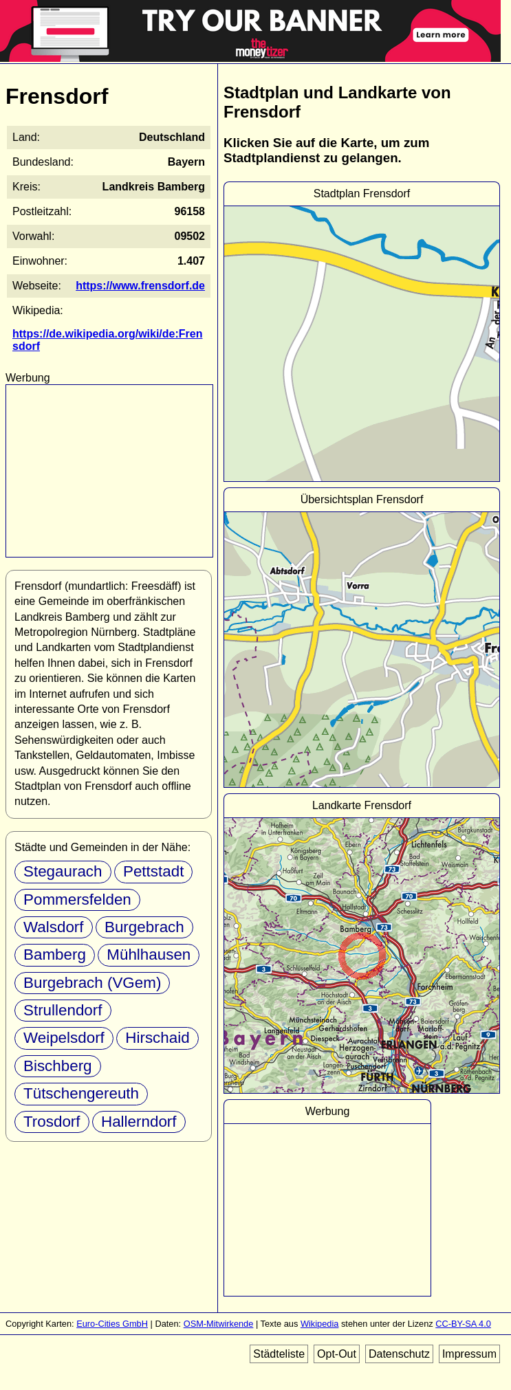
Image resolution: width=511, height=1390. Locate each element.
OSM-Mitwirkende (219, 1324)
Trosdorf (51, 1121)
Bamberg (54, 954)
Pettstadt (153, 871)
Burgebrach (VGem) (92, 982)
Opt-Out (336, 1354)
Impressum (469, 1354)
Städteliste (279, 1354)
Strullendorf (62, 1010)
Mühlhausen (149, 954)
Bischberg (57, 1065)
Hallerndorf (139, 1121)
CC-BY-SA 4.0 (463, 1324)
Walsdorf (53, 927)
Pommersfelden (77, 899)
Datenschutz (399, 1354)
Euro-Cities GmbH (112, 1324)
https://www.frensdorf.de (140, 285)
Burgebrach (144, 927)
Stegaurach (62, 871)
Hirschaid (157, 1037)
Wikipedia (319, 1324)
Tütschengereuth (81, 1093)
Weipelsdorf (64, 1037)
